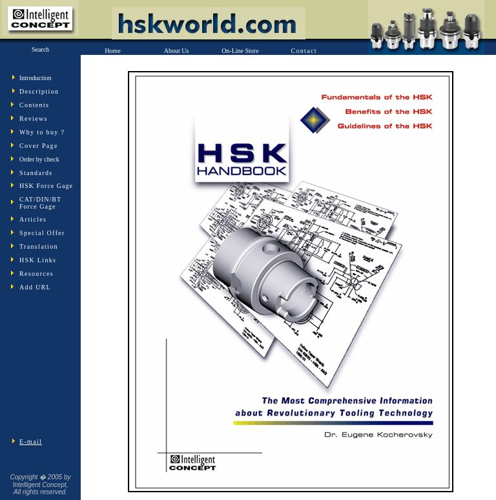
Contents (34, 105)
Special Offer (42, 232)
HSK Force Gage (46, 185)
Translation (38, 246)
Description (39, 91)
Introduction (35, 77)
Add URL (35, 287)
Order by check (39, 159)
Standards (35, 172)
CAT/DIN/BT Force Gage (40, 203)
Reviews (33, 118)
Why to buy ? (42, 132)
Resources (36, 273)
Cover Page (38, 145)
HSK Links (37, 260)
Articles (32, 219)
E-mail (30, 441)
